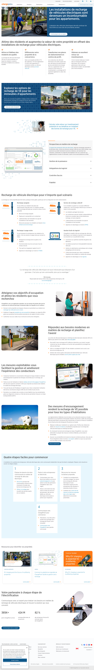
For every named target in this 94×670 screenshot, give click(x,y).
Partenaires (39, 4)
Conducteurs (50, 4)
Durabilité (40, 649)
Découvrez (19, 481)
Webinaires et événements (62, 651)
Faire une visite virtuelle (12, 107)
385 (3, 612)
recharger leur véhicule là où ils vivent (13, 310)
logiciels (84, 256)
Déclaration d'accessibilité (47, 664)
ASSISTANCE (76, 1)
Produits (29, 4)
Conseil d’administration (44, 653)
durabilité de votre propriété (21, 312)
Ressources (62, 4)
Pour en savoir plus (54, 443)
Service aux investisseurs (62, 649)
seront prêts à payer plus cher (72, 354)
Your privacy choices (15, 664)
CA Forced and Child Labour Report (80, 664)
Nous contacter (41, 657)
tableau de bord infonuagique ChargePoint (35, 382)
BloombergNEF (71, 339)
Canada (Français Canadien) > (88, 648)
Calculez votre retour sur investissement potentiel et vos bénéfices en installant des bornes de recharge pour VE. (64, 126)
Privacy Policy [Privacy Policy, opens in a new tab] (19, 657)
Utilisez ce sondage (22, 489)
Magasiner (58, 1)
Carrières (40, 655)
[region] (15, 657)
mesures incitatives (60, 426)
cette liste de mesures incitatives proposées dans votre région (71, 492)
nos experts (71, 439)
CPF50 (86, 225)
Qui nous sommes (42, 647)
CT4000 (40, 250)
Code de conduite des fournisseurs (63, 664)
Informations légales (35, 664)
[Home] (7, 4)
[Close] (26, 647)
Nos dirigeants (41, 651)
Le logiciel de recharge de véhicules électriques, (61, 147)
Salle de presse (59, 647)
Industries (20, 4)
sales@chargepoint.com (46, 481)
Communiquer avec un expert (86, 4)
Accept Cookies (15, 660)
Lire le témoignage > (47, 280)
